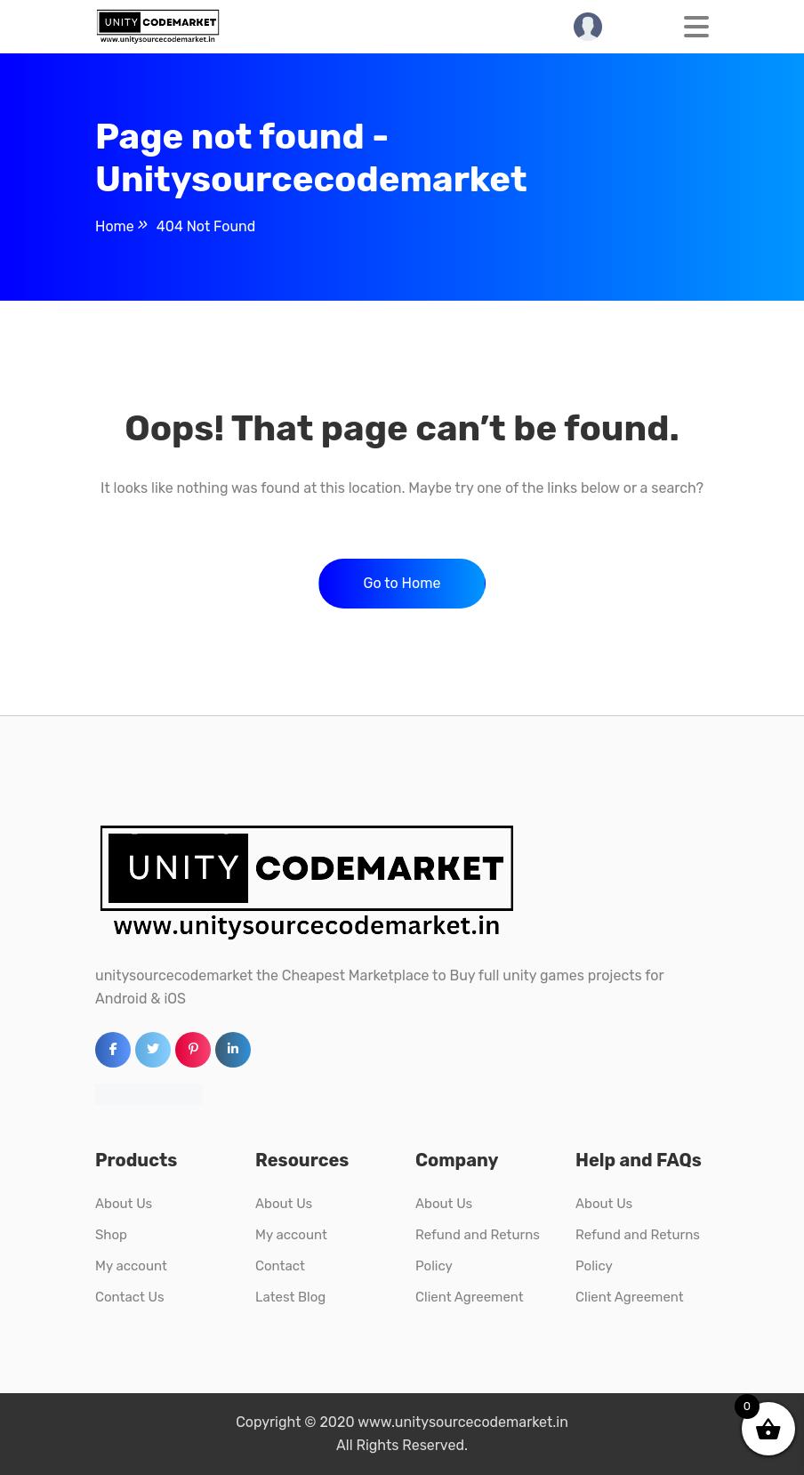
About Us (123, 1204)
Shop (111, 1235)
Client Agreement (469, 1297)
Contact (280, 1266)
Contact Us (130, 1297)
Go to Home (402, 583)
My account (131, 1266)
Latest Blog (290, 1297)
